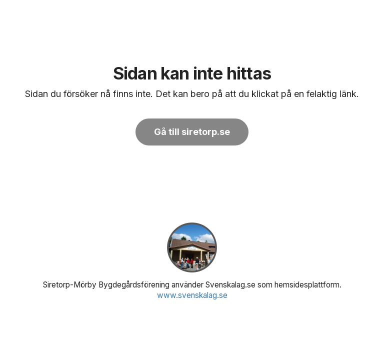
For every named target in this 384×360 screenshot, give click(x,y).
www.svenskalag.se (192, 295)
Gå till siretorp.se (192, 131)
